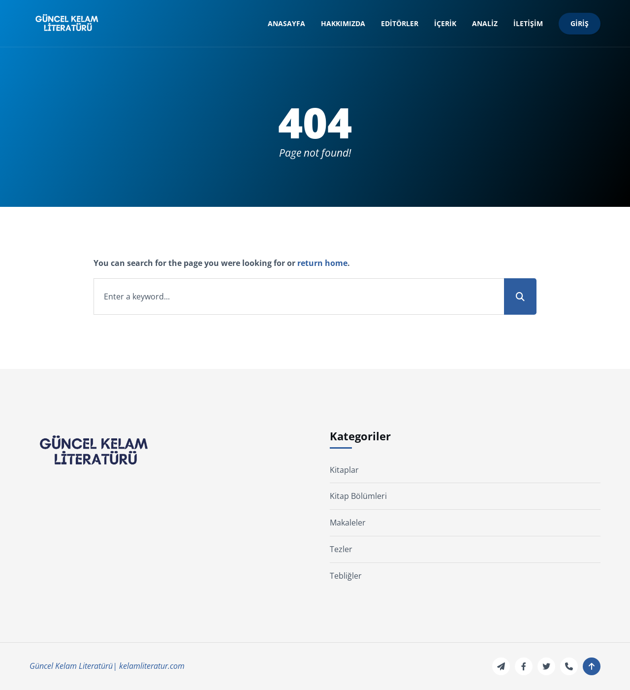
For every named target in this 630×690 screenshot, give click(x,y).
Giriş (579, 23)
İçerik (445, 23)
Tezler (341, 549)
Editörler (399, 23)
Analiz (485, 23)
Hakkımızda (343, 23)
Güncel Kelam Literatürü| (73, 665)
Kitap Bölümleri (358, 496)
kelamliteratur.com (152, 665)
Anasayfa (286, 23)
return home (322, 263)
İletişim (528, 23)
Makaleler (348, 522)
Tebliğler (346, 575)
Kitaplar (344, 469)
